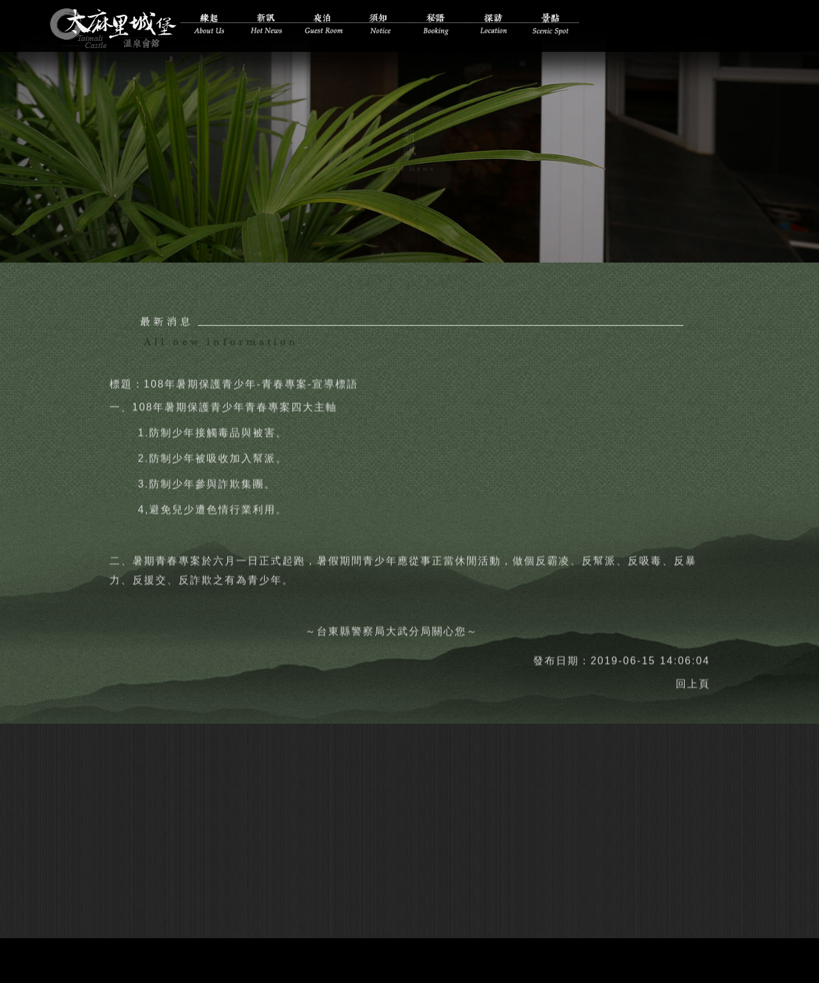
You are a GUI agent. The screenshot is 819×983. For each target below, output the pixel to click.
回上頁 (693, 678)
